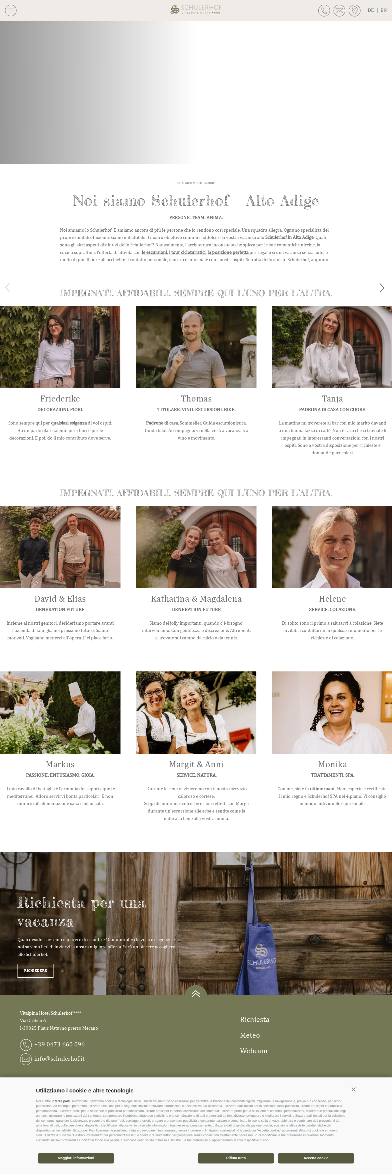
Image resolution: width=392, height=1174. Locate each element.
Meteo (250, 1034)
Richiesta (255, 1019)
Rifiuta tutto (236, 1158)
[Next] (384, 287)
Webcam (254, 1050)
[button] (353, 1089)
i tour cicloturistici (187, 252)
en (383, 10)
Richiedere (35, 970)
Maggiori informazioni (76, 1158)
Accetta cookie (316, 1158)
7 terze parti (61, 1101)
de (374, 10)
